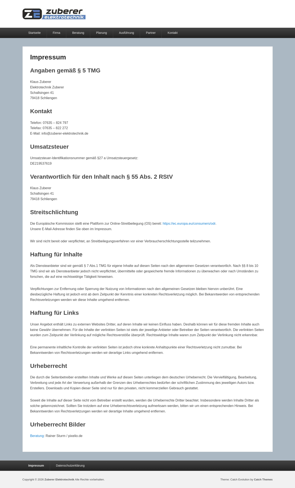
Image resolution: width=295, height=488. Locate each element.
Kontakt (172, 32)
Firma (56, 32)
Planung (101, 32)
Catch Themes (263, 479)
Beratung (78, 32)
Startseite (34, 32)
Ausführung (126, 32)
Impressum (48, 57)
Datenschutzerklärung (70, 465)
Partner (151, 32)
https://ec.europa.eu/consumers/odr (189, 223)
